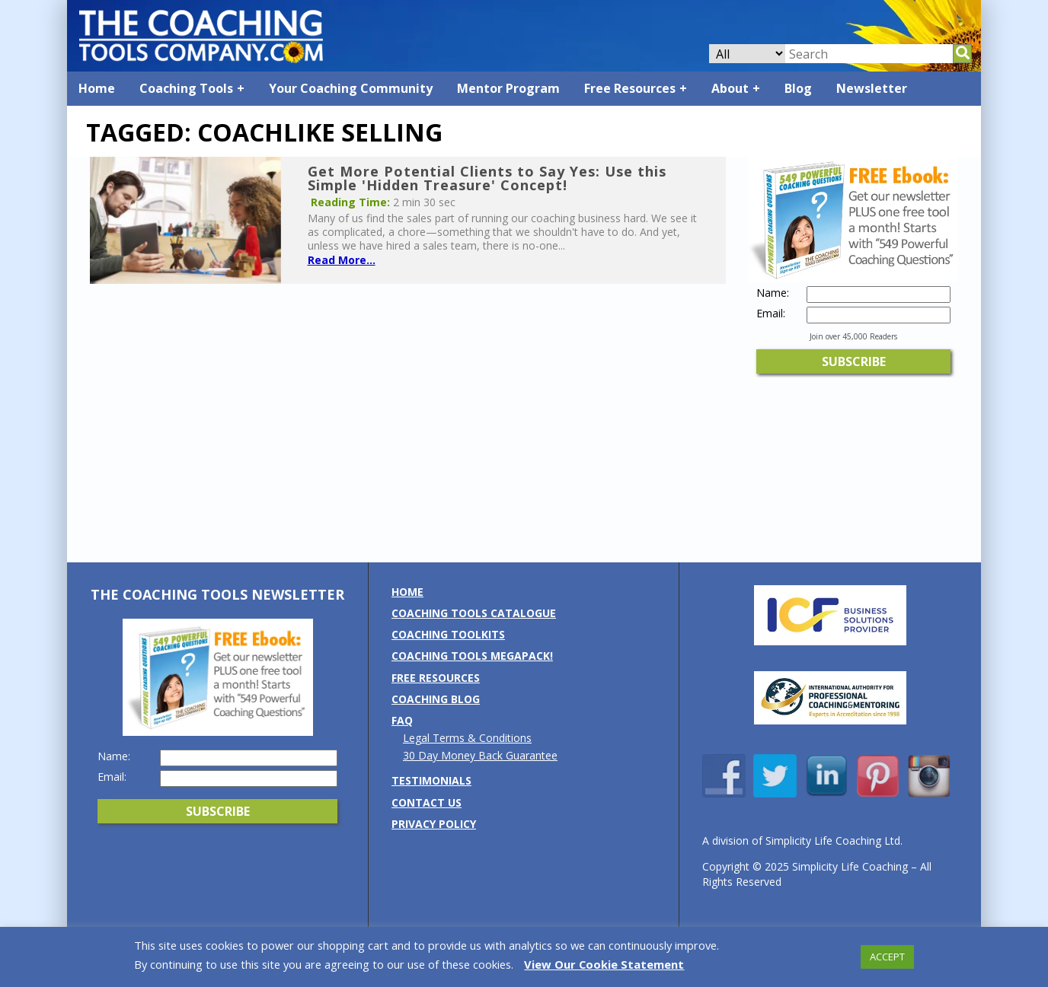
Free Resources (630, 88)
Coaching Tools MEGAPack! (472, 655)
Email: (770, 313)
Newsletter (871, 88)
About (730, 88)
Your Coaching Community (351, 88)
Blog (798, 88)
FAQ (402, 720)
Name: (772, 293)
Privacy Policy (433, 824)
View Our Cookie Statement (604, 964)
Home (96, 88)
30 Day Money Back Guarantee (480, 755)
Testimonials (431, 780)
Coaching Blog (435, 699)
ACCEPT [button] (887, 956)
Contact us (426, 802)
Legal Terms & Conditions (467, 738)
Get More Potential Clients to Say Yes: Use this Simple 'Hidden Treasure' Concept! (487, 178)
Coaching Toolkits (448, 634)
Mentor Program (508, 88)
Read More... (341, 260)
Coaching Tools (186, 88)
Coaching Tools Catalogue (473, 613)
